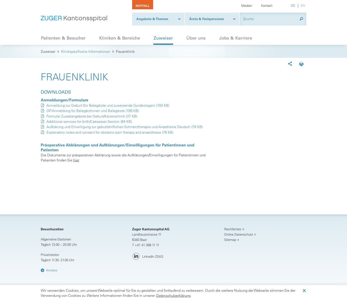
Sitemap (230, 240)
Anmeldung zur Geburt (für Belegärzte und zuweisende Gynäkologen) (100, 105)
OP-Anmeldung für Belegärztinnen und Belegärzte (85, 110)
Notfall (143, 6)
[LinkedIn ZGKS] (147, 256)
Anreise (51, 270)
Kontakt (266, 6)
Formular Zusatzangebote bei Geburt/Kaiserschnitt (85, 116)
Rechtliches (232, 229)
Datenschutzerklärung (173, 295)
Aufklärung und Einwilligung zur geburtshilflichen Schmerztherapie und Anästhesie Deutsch (118, 127)
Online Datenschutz (238, 234)
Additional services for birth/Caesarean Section (83, 121)
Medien (246, 6)
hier (76, 160)
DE (293, 6)
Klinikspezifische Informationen (85, 51)
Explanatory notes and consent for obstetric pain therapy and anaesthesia (103, 132)
